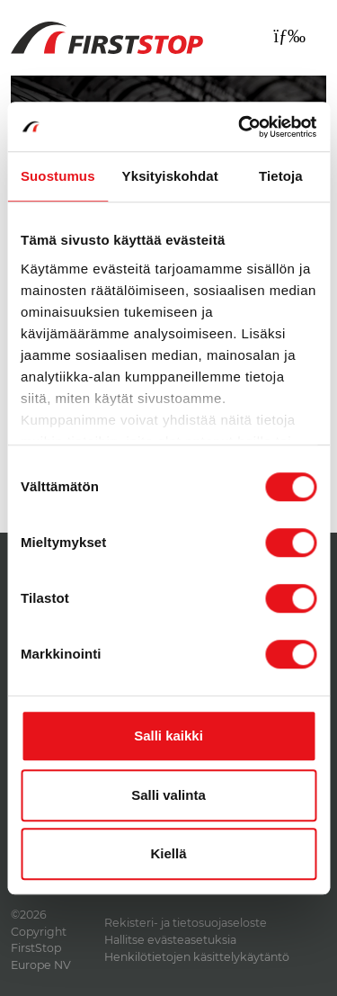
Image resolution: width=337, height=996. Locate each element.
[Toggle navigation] (289, 35)
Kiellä (168, 853)
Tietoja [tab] (281, 176)
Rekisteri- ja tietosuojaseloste (185, 922)
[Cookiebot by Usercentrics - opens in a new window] (240, 127)
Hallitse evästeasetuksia (170, 940)
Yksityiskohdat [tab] (170, 176)
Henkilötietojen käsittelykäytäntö (196, 957)
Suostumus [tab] (58, 176)
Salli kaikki (168, 735)
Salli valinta (168, 795)
